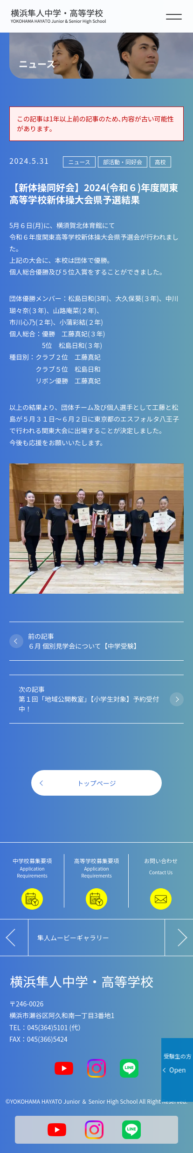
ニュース (79, 162)
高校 (160, 162)
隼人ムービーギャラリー (73, 937)
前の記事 (101, 641)
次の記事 (92, 699)
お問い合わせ (160, 883)
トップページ (96, 783)
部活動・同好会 (122, 162)
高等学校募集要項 (96, 883)
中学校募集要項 (32, 883)
